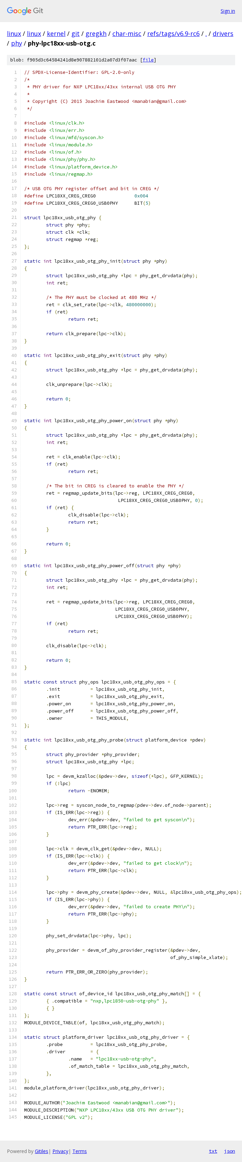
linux (14, 33)
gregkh (96, 33)
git (75, 33)
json (229, 1151)
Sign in (228, 11)
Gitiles (41, 1151)
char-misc (126, 33)
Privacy (60, 1151)
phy (16, 43)
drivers (223, 33)
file (148, 60)
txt (213, 1151)
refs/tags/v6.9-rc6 (173, 33)
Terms (79, 1151)
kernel (56, 33)
